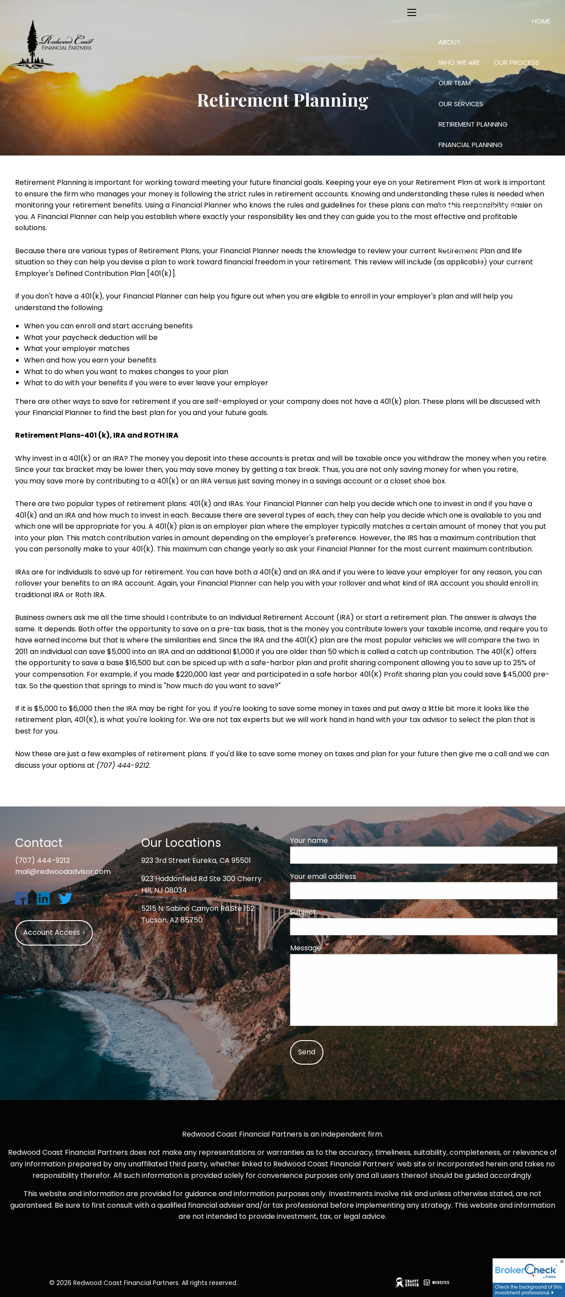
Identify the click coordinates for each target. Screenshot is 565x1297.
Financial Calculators (478, 207)
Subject (338, 912)
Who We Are (459, 62)
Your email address (358, 876)
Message (341, 948)
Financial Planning (470, 144)
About (449, 42)
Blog (501, 227)
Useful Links (458, 227)
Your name (344, 840)
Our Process (516, 62)
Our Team (454, 83)
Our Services (460, 103)
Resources (457, 186)
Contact (456, 268)
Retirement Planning (473, 124)
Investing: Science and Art (484, 165)
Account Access (518, 269)
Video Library (460, 247)
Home (541, 21)
